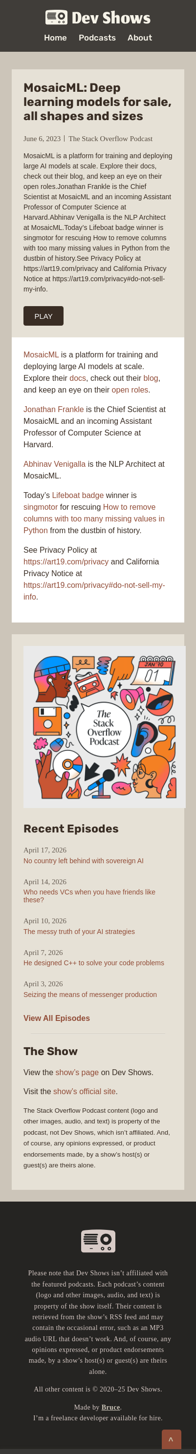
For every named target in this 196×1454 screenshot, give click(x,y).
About (140, 38)
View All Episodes (56, 1018)
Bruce (111, 1407)
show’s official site (84, 1091)
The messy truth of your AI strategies (79, 931)
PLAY (44, 316)
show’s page (77, 1072)
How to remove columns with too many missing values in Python (94, 519)
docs (77, 378)
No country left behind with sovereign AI (83, 861)
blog (150, 378)
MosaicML (41, 355)
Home (55, 38)
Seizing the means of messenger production (90, 994)
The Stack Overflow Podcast (110, 139)
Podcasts (97, 38)
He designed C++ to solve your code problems (93, 963)
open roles (130, 390)
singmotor (40, 507)
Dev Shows (98, 18)
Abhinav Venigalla (54, 464)
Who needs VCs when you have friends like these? (89, 896)
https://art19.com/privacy (66, 562)
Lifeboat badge (78, 495)
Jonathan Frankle (53, 409)
